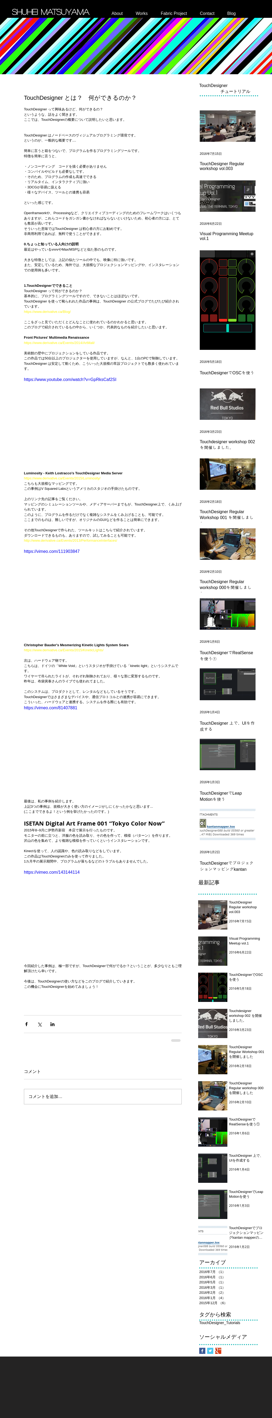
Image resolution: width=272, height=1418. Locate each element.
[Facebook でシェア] (26, 1024)
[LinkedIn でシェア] (52, 1024)
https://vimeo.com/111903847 (52, 551)
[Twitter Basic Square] (210, 1351)
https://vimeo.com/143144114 (52, 872)
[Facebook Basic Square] (202, 1351)
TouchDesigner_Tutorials (219, 1323)
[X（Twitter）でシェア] (39, 1024)
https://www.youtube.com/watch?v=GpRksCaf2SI (70, 379)
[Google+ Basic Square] (218, 1351)
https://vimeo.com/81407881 (50, 708)
